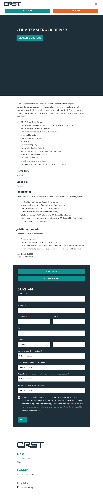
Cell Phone (22, 317)
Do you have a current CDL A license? (32, 362)
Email (55, 317)
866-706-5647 (25, 475)
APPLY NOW (51, 272)
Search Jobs (23, 459)
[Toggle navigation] (95, 3)
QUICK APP (75, 11)
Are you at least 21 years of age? (30, 351)
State (20, 340)
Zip (54, 340)
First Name (22, 294)
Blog (19, 462)
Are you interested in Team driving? (32, 385)
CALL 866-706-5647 (51, 279)
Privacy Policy (25, 488)
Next (22, 420)
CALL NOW (27, 11)
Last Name (22, 305)
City (20, 328)
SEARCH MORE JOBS (30, 38)
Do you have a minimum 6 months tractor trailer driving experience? (44, 374)
